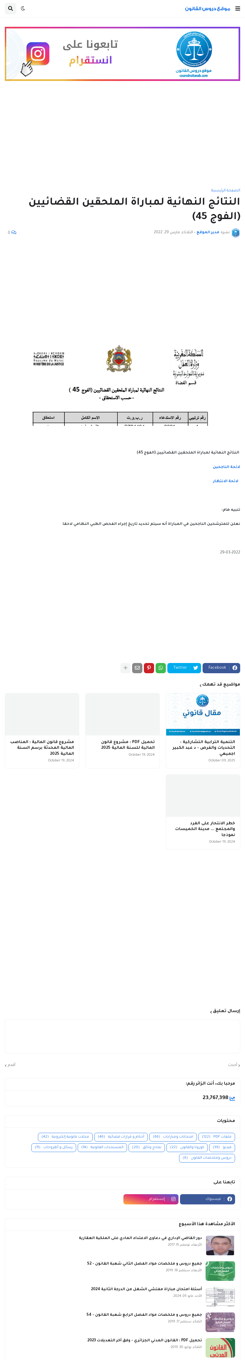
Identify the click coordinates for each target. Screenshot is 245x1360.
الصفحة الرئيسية (225, 191)
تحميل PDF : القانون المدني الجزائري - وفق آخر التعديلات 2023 (144, 1341)
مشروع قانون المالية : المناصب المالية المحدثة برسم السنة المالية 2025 (42, 748)
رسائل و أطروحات (54, 1148)
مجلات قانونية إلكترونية (65, 1137)
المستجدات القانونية (102, 1148)
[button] (238, 9)
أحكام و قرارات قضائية (121, 1137)
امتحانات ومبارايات (173, 1137)
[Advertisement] (122, 137)
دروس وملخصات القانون (207, 1158)
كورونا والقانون (187, 1148)
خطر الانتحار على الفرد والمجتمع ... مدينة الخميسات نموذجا (205, 829)
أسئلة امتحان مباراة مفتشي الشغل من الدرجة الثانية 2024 (146, 1289)
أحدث (232, 1065)
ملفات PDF (216, 1137)
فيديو (222, 1148)
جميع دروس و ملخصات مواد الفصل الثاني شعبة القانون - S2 (144, 1264)
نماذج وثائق (146, 1148)
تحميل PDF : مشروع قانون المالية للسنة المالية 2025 (128, 745)
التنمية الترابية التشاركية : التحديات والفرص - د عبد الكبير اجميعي (203, 748)
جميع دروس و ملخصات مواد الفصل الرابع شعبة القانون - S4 (144, 1315)
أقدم (11, 1065)
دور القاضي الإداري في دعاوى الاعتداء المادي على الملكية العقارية (140, 1238)
